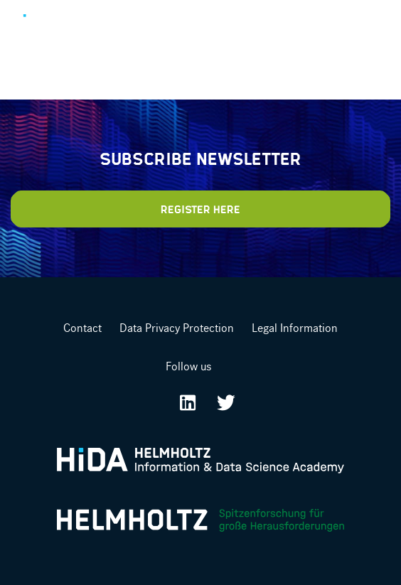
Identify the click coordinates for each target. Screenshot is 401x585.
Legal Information (295, 328)
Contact (82, 328)
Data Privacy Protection (176, 328)
